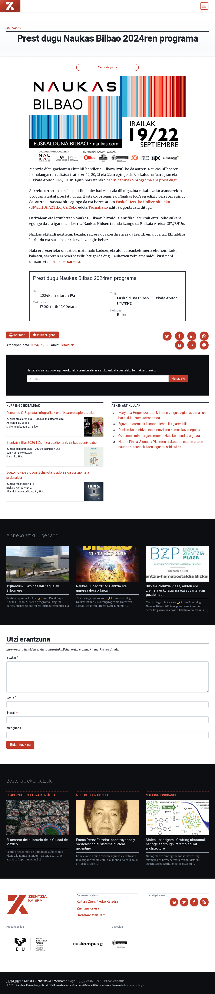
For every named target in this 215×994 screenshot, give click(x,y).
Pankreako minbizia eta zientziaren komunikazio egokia (159, 430)
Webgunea (13, 728)
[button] (167, 336)
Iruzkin (12, 657)
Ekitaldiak (13, 27)
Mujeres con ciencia (92, 795)
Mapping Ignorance (161, 795)
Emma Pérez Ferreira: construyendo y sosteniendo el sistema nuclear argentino (105, 844)
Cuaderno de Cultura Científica (30, 795)
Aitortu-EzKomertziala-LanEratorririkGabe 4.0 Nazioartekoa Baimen (81, 985)
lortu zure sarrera (64, 261)
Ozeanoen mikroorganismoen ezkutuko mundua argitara (159, 436)
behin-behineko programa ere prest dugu (142, 180)
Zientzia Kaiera (88, 908)
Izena (11, 697)
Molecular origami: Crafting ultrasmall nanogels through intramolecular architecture (176, 844)
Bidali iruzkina (20, 745)
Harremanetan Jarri (91, 915)
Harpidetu (178, 378)
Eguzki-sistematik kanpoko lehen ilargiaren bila (153, 424)
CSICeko (70, 207)
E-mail (12, 712)
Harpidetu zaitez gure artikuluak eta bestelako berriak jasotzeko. (91, 370)
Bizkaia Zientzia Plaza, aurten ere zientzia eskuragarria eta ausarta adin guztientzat (175, 590)
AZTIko (55, 207)
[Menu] (204, 6)
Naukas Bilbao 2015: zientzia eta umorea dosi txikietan (101, 588)
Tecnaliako (98, 207)
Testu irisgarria (107, 67)
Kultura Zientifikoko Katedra (97, 901)
